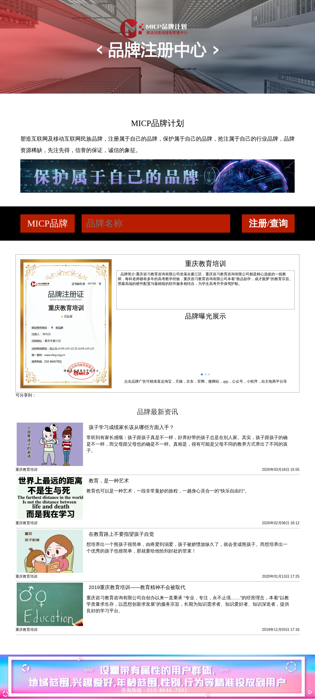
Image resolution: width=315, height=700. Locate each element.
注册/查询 (268, 223)
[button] (202, 374)
